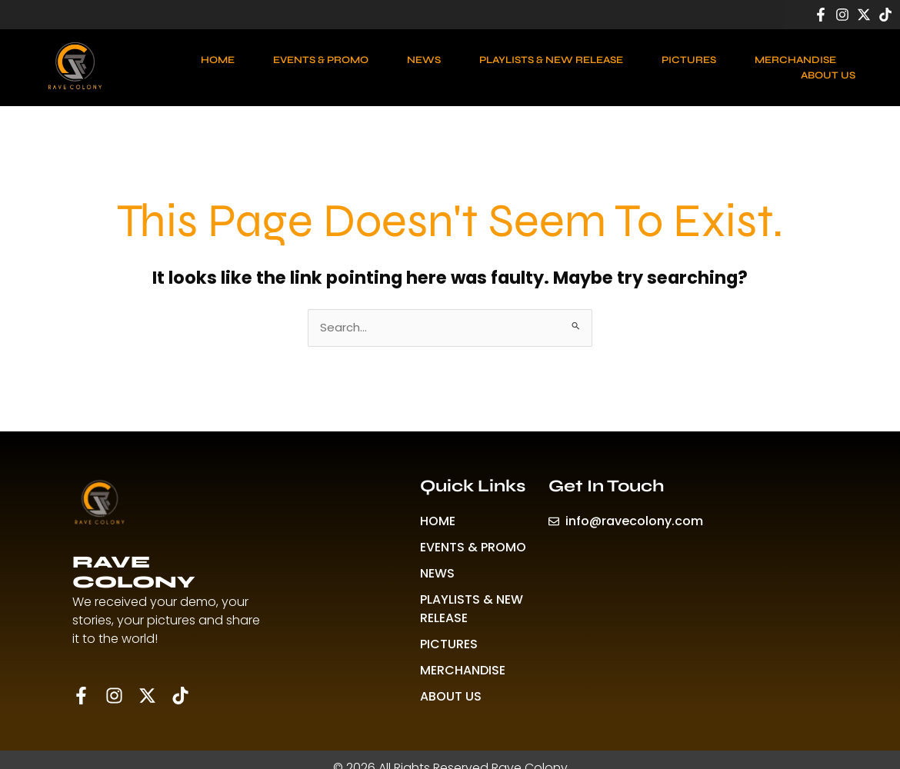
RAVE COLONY (133, 572)
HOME (218, 60)
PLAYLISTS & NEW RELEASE (551, 60)
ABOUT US (828, 75)
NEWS (424, 60)
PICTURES (689, 60)
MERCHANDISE (795, 60)
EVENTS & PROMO (320, 60)
